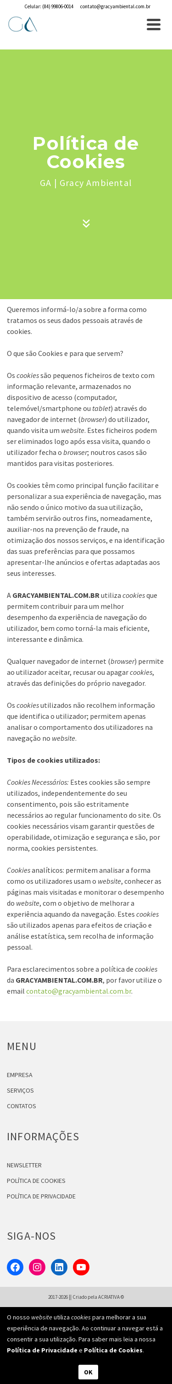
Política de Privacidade (42, 1350)
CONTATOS (21, 1106)
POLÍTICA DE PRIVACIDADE (41, 1196)
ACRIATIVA (109, 1297)
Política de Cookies (113, 1350)
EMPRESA (20, 1075)
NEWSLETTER (24, 1165)
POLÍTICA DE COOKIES (36, 1180)
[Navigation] (153, 24)
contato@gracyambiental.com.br (78, 991)
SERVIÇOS (20, 1090)
